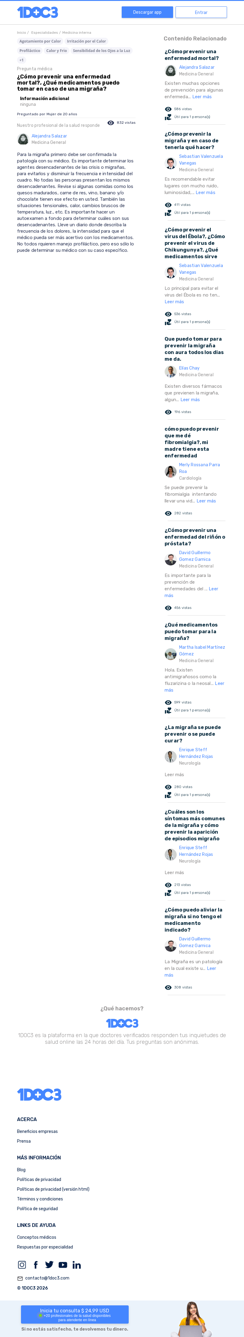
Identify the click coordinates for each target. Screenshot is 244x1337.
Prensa (24, 1141)
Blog (21, 1169)
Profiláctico (29, 50)
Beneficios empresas (37, 1131)
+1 (21, 60)
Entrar (201, 12)
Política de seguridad (37, 1208)
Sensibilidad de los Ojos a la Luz (101, 50)
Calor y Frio (56, 50)
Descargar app (147, 12)
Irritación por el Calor (86, 41)
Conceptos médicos (36, 1237)
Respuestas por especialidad (45, 1247)
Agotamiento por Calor (40, 41)
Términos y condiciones (40, 1199)
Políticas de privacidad (39, 1179)
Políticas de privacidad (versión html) (53, 1189)
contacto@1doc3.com (43, 1279)
